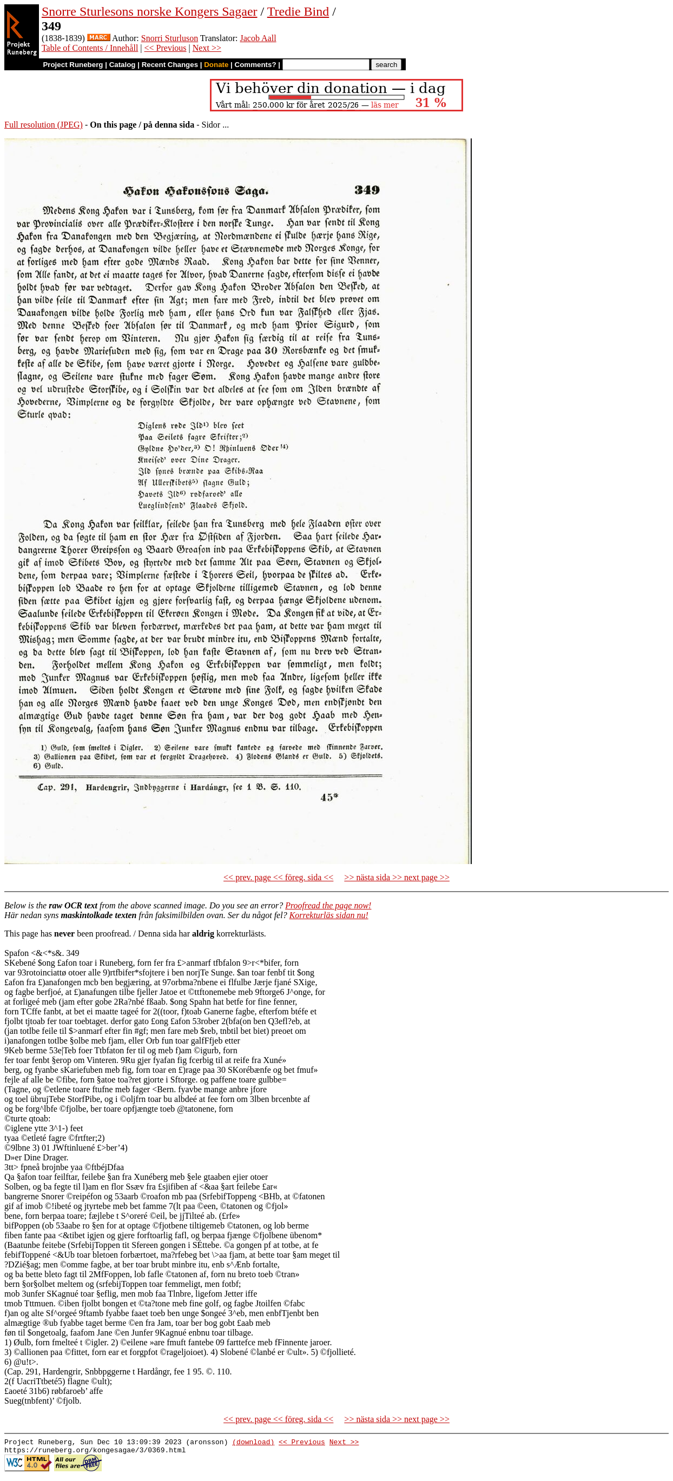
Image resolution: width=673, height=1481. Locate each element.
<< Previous (165, 47)
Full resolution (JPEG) (43, 124)
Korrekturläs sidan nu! (328, 915)
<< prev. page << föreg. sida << (278, 877)
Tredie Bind (298, 11)
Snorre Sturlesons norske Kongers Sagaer (150, 11)
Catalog (122, 65)
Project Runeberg (73, 65)
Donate (216, 65)
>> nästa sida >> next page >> (397, 877)
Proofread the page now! (328, 905)
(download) (253, 1443)
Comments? (255, 65)
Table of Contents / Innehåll (90, 47)
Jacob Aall (258, 38)
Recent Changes (170, 65)
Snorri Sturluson (169, 38)
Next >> (207, 47)
